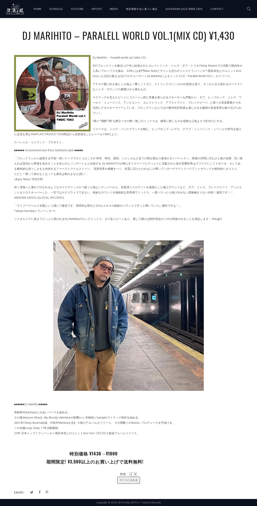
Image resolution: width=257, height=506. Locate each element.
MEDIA (114, 9)
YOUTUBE (77, 9)
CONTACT (217, 9)
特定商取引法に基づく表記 (141, 9)
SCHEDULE (56, 9)
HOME (37, 9)
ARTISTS (97, 9)
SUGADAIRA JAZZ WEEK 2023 (184, 9)
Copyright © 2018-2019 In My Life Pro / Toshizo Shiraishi (128, 502)
